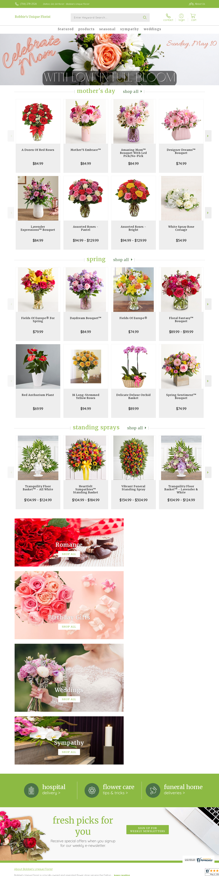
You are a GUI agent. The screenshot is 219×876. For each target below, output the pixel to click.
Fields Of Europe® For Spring (38, 319)
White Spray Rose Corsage (181, 228)
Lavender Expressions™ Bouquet (38, 228)
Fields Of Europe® (133, 318)
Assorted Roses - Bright (133, 228)
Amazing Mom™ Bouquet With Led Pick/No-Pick (133, 153)
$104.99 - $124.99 (38, 500)
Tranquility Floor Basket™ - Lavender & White (181, 489)
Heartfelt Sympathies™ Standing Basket (85, 489)
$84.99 (38, 163)
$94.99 (85, 408)
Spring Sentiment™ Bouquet (181, 396)
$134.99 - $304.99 (134, 500)
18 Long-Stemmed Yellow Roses (85, 396)
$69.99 (38, 408)
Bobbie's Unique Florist (33, 17)
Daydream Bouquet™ (85, 318)
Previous (11, 136)
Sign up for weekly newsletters (147, 704)
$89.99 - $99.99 (181, 331)
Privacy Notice (156, 872)
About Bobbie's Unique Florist (33, 743)
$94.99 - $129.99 (86, 240)
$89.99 (133, 408)
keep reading (122, 749)
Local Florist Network (178, 872)
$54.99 (181, 240)
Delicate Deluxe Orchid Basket (133, 396)
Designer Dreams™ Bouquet (181, 151)
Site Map (197, 872)
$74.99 (181, 163)
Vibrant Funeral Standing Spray (133, 488)
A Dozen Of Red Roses (38, 150)
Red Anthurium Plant (38, 395)
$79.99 (38, 331)
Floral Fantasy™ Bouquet (181, 319)
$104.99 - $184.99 (85, 500)
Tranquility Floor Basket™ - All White (38, 488)
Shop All (131, 91)
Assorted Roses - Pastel (85, 228)
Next (208, 136)
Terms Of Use (138, 872)
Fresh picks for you (83, 705)
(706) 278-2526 (28, 3)
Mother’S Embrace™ (86, 150)
